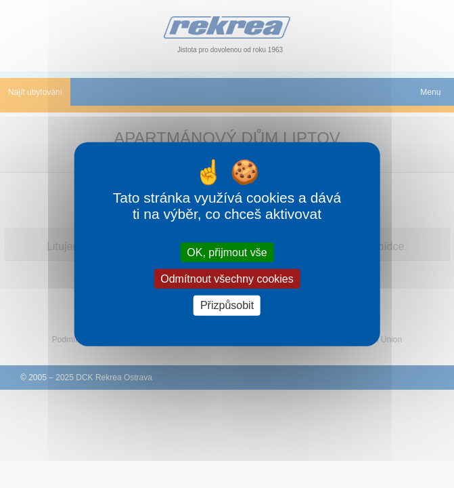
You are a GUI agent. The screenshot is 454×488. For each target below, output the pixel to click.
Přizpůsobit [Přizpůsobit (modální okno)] (227, 305)
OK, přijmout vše (227, 252)
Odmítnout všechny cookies (227, 279)
